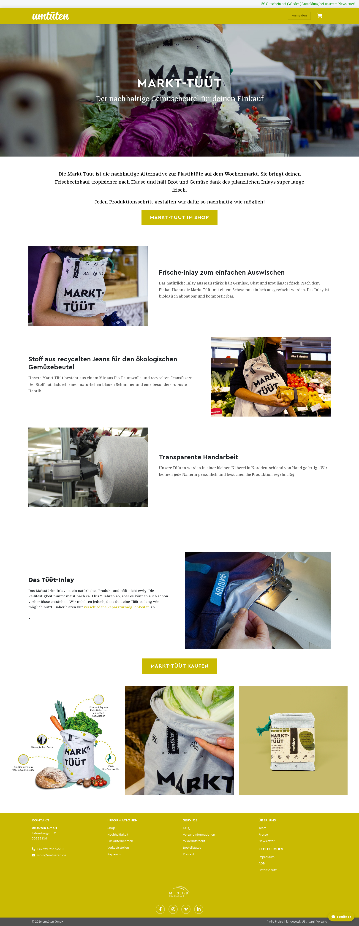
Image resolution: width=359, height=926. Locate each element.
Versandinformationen (199, 834)
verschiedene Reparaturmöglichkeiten (117, 607)
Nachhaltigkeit (117, 834)
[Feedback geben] (341, 917)
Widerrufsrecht (194, 841)
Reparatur (114, 854)
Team (262, 828)
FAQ (186, 828)
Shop (111, 828)
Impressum (266, 857)
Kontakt (188, 854)
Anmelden (299, 15)
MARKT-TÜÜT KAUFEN (179, 666)
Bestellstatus (192, 847)
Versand (321, 921)
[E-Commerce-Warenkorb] (320, 16)
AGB (261, 863)
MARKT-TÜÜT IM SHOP (179, 217)
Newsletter (266, 841)
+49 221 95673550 (50, 849)
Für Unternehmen (120, 841)
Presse (263, 834)
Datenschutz (267, 870)
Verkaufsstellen (118, 847)
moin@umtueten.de (51, 855)
